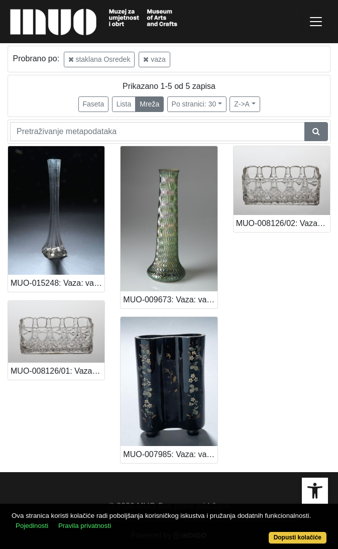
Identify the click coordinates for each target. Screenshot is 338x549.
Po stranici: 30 (194, 104)
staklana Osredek (99, 59)
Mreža (149, 104)
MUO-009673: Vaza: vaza (169, 299)
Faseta (93, 104)
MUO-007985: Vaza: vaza (169, 454)
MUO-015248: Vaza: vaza (56, 283)
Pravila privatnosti (84, 525)
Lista (124, 104)
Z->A (242, 104)
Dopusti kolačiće (297, 537)
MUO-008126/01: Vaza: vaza (57, 371)
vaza (154, 59)
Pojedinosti (32, 525)
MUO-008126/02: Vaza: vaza (283, 223)
